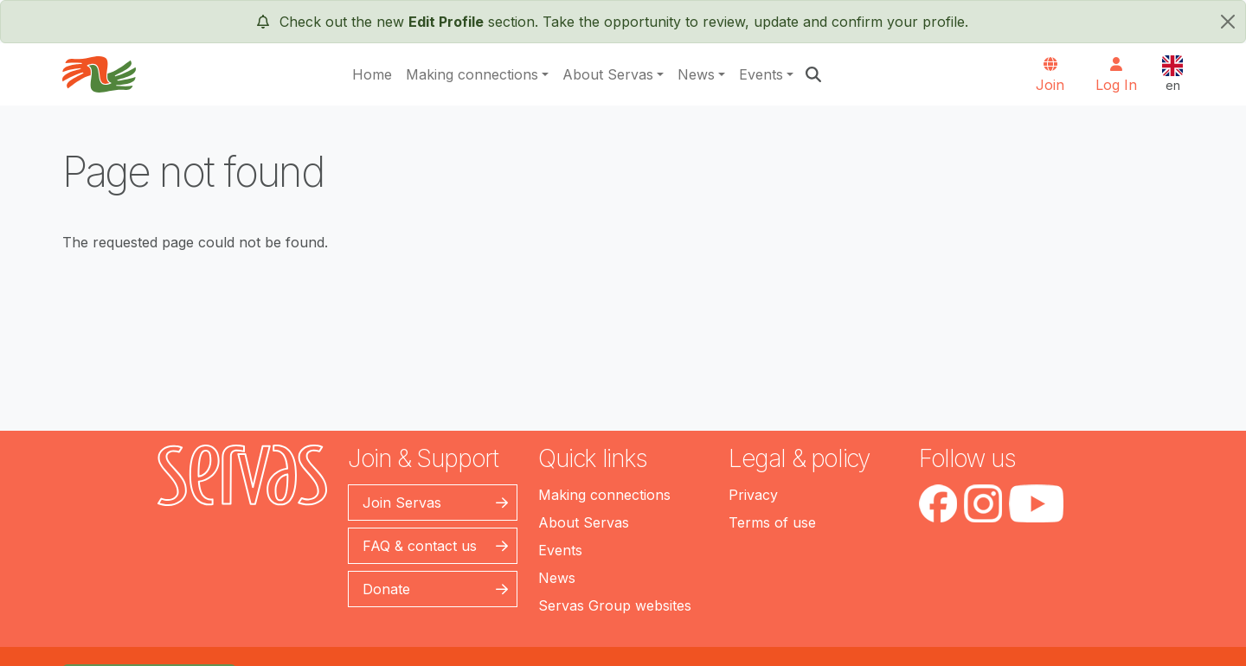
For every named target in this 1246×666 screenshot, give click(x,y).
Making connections (472, 74)
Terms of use (772, 522)
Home (372, 74)
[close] (1227, 21)
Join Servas (402, 502)
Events (761, 74)
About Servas (607, 74)
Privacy (753, 494)
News (696, 74)
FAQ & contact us (420, 545)
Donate (386, 589)
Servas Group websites (614, 605)
